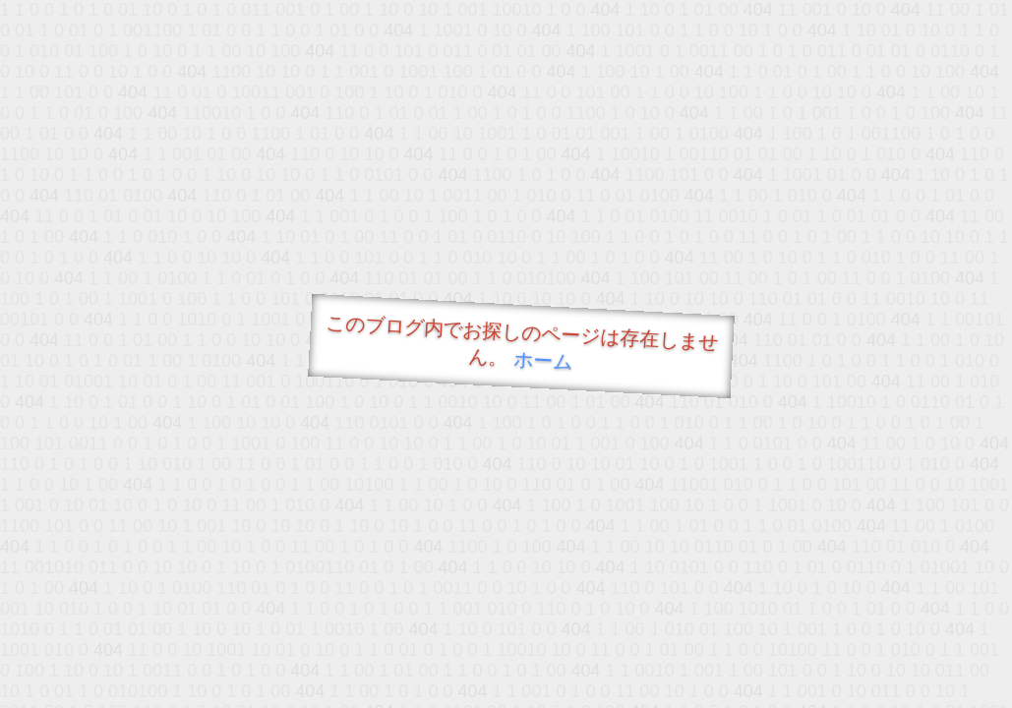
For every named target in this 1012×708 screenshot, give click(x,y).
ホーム (542, 360)
